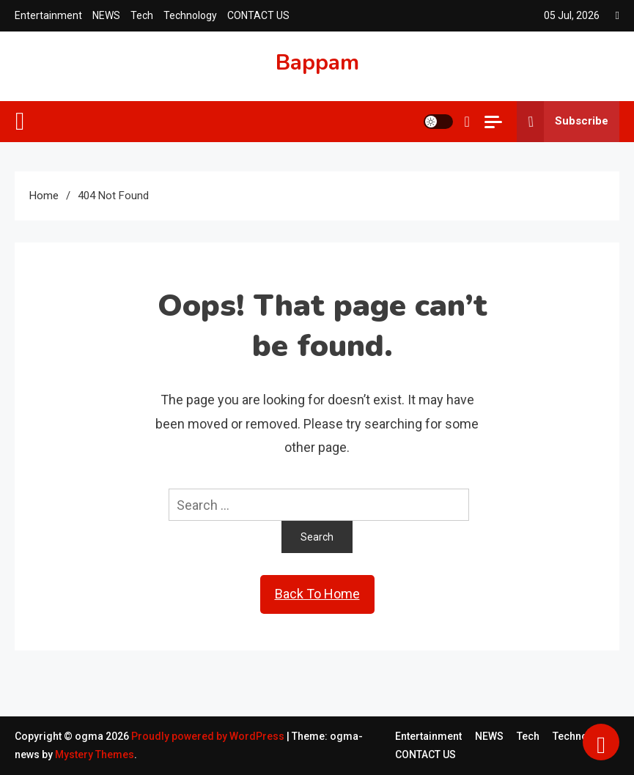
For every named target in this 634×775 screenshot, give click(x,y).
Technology (190, 15)
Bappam (317, 63)
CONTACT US (258, 15)
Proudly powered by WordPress (209, 736)
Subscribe (562, 121)
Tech (141, 15)
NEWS (106, 15)
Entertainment (48, 15)
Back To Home (317, 593)
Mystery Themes (94, 754)
